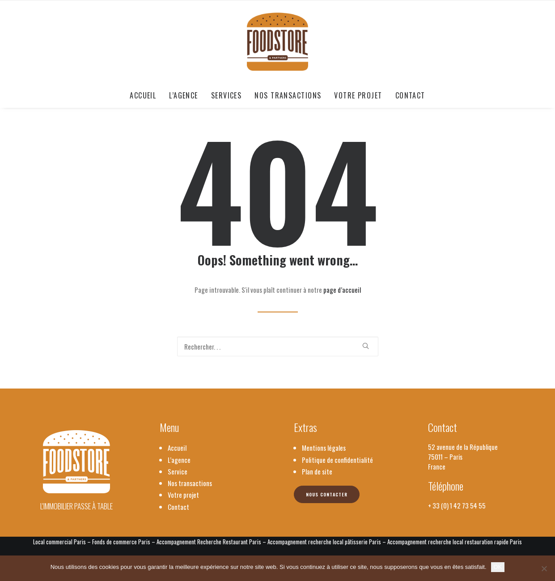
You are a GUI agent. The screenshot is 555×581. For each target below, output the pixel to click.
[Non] (543, 568)
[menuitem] (146, 95)
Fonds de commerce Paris (121, 541)
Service (177, 471)
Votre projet (358, 95)
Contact (410, 95)
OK (498, 567)
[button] (366, 346)
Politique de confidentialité (337, 460)
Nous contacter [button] (326, 494)
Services (226, 95)
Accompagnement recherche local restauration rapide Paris (454, 541)
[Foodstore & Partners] (277, 42)
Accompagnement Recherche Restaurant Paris (209, 541)
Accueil (143, 95)
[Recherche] (277, 346)
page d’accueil (342, 290)
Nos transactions (287, 95)
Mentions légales (324, 448)
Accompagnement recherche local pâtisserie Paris (324, 541)
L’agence (183, 95)
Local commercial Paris (59, 541)
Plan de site (317, 471)
